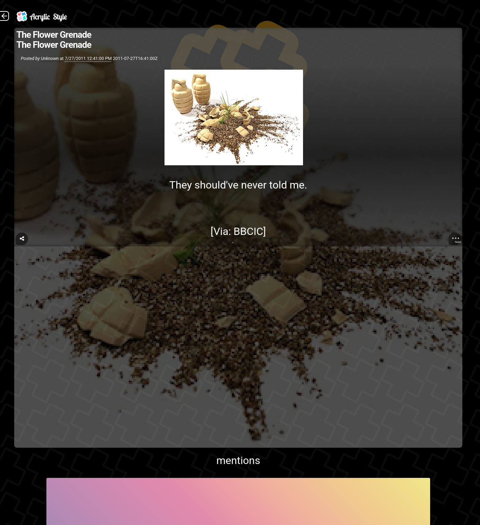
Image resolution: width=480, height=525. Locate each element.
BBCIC (248, 231)
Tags (458, 242)
